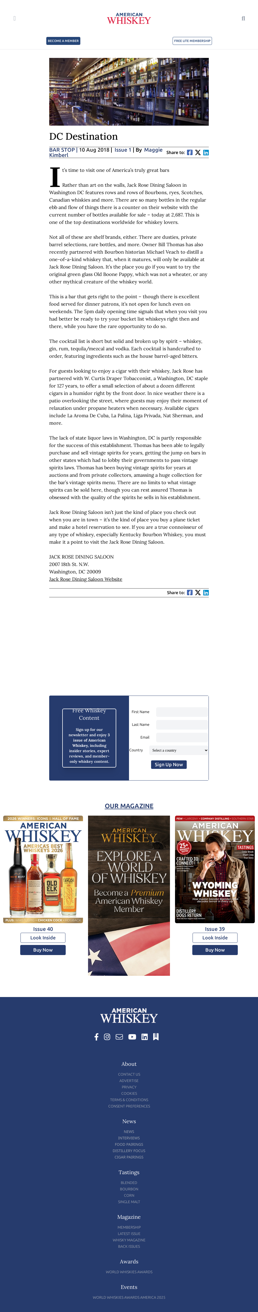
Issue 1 (123, 150)
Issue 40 (43, 929)
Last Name (140, 724)
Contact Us (129, 1074)
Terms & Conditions (129, 1100)
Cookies (129, 1093)
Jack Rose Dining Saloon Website (85, 579)
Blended (129, 1183)
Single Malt (129, 1202)
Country (136, 750)
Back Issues (129, 1246)
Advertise (129, 1081)
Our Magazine (129, 806)
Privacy (129, 1087)
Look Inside (43, 938)
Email (144, 737)
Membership (129, 1227)
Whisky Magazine (129, 1240)
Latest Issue (129, 1234)
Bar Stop (63, 150)
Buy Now (43, 950)
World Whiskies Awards (129, 1272)
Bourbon (129, 1189)
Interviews (129, 1137)
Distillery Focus (129, 1150)
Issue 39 (215, 929)
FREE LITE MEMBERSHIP (192, 41)
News (129, 1131)
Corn (129, 1195)
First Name (140, 712)
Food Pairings (129, 1144)
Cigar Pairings (129, 1157)
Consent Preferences (129, 1106)
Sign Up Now (169, 765)
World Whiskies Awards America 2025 (129, 1297)
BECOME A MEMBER (63, 41)
